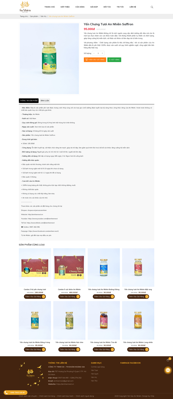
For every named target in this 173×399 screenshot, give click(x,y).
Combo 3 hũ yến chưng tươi (35, 289)
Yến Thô (94, 381)
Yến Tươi (94, 370)
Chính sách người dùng (85, 396)
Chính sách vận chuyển (28, 396)
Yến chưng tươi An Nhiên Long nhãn (138, 342)
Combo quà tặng (97, 367)
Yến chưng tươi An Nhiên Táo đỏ (103, 342)
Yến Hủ (94, 377)
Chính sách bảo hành (65, 396)
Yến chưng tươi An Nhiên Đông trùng (35, 342)
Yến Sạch (94, 374)
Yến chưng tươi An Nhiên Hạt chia (69, 342)
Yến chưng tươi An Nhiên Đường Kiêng (103, 289)
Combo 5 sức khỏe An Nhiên (69, 289)
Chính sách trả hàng (47, 396)
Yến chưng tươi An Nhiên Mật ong (138, 289)
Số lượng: (87, 53)
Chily (152, 396)
